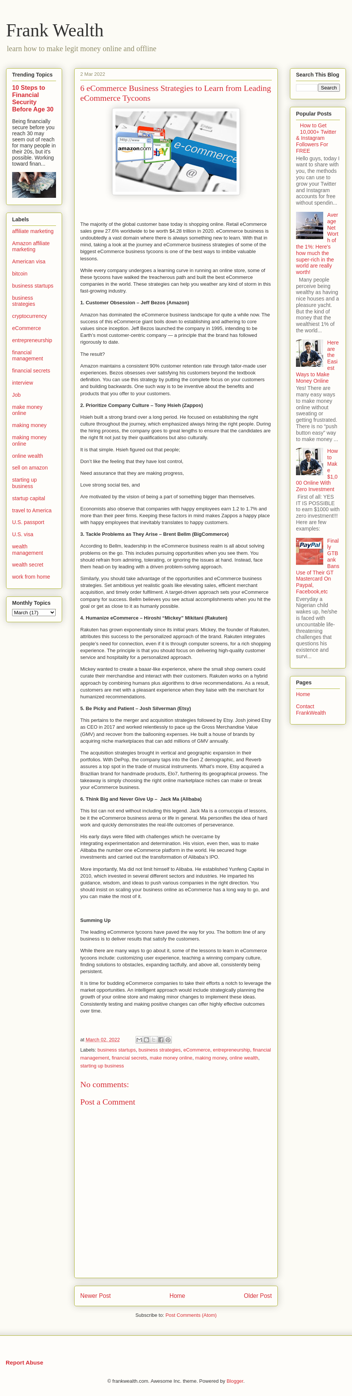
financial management (27, 355)
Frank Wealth (55, 30)
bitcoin (19, 274)
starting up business (102, 1066)
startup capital (28, 498)
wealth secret (27, 565)
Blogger (235, 1381)
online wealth (243, 1058)
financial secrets (129, 1058)
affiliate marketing (32, 231)
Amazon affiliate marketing (31, 246)
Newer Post (95, 1296)
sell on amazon (30, 468)
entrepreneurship (231, 1050)
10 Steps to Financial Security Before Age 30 (32, 98)
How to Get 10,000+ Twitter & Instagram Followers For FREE (316, 138)
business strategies (160, 1050)
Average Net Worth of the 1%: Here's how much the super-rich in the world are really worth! (317, 243)
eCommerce (196, 1050)
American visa (28, 261)
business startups (117, 1050)
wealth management (27, 549)
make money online (171, 1058)
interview (22, 383)
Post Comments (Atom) (190, 1315)
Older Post (258, 1296)
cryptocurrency (29, 316)
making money (211, 1058)
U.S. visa (22, 534)
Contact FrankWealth (311, 709)
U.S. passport (28, 522)
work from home (31, 577)
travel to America (31, 510)
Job (16, 395)
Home (177, 1296)
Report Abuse (24, 1362)
